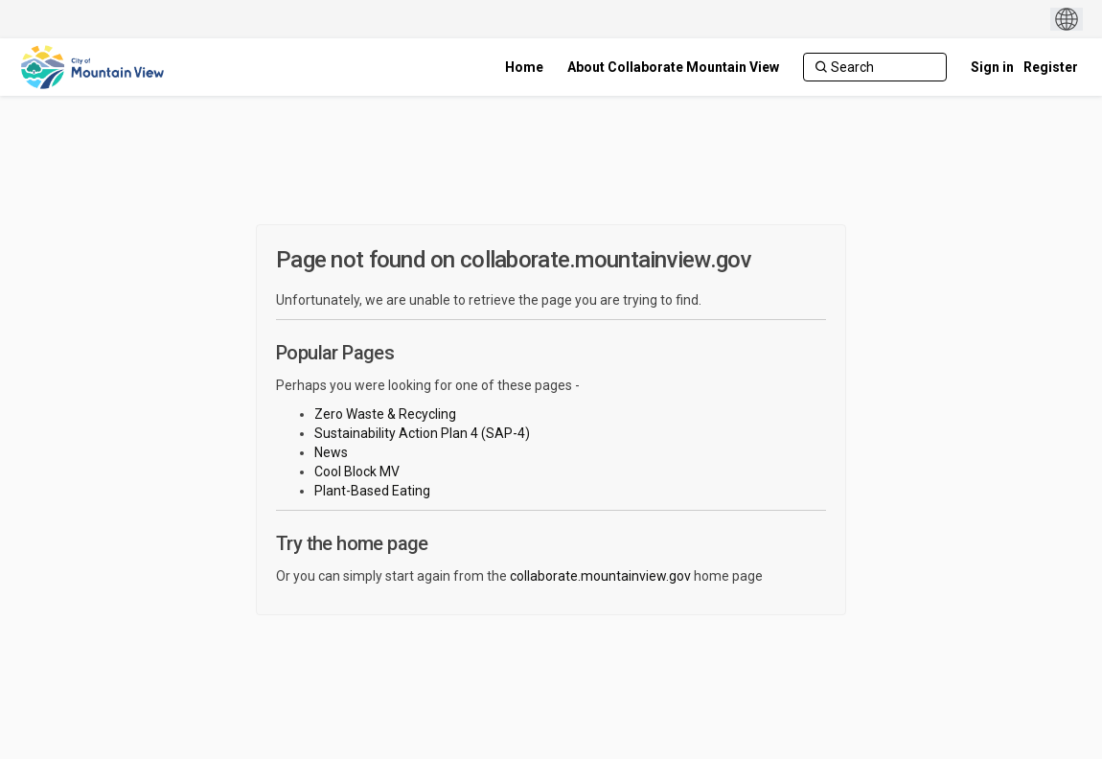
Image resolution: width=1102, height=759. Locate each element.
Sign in (992, 67)
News (331, 452)
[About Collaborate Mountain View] (673, 67)
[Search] (875, 67)
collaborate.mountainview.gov (600, 576)
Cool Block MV (357, 471)
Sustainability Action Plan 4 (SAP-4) (422, 433)
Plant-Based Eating (372, 490)
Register (1050, 67)
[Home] (524, 67)
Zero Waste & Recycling (385, 414)
